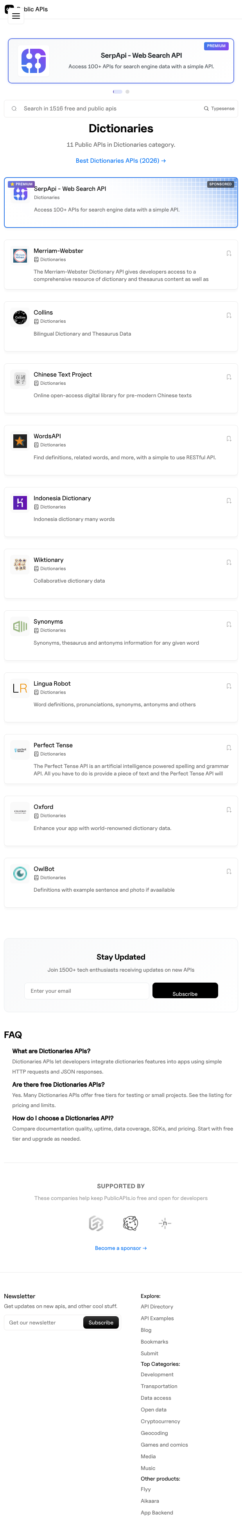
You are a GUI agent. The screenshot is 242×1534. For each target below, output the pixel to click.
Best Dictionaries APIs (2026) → (121, 160)
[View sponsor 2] (127, 92)
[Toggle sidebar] (16, 16)
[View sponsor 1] (117, 92)
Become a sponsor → (121, 1248)
